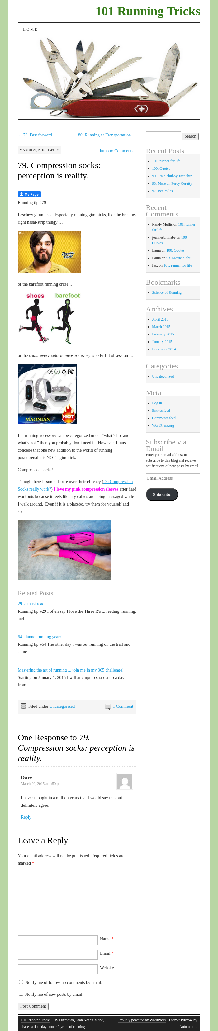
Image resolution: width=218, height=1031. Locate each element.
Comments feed (164, 418)
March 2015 (161, 327)
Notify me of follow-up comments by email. (63, 982)
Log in (157, 403)
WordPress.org (163, 425)
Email (107, 953)
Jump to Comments (114, 151)
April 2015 (160, 319)
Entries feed (161, 410)
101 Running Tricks (148, 11)
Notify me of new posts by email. (54, 994)
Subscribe (162, 494)
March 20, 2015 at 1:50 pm (41, 784)
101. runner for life (166, 161)
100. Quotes (161, 168)
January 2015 (162, 342)
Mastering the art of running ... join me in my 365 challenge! (71, 670)
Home (30, 29)
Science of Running (167, 292)
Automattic (187, 1026)
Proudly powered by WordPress (142, 1020)
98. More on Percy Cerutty (172, 183)
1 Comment (123, 706)
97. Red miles (162, 191)
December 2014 (164, 349)
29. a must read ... (33, 603)
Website (107, 968)
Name (107, 939)
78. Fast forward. (35, 135)
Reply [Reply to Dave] (26, 817)
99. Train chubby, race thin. (172, 176)
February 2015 (163, 334)
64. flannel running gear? (40, 636)
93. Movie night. (178, 258)
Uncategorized (62, 706)
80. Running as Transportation (107, 135)
